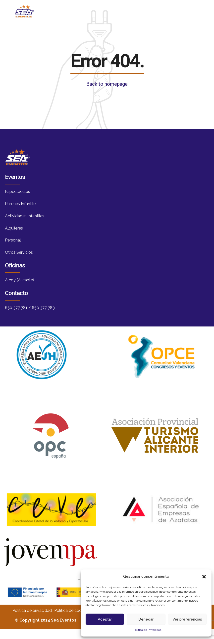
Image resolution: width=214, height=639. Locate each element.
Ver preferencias (187, 619)
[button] (204, 576)
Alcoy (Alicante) (19, 280)
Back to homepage (107, 84)
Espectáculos (17, 191)
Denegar (146, 619)
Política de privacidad (32, 610)
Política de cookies (71, 610)
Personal (13, 240)
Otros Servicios (19, 252)
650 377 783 (43, 307)
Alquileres (14, 228)
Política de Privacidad (147, 630)
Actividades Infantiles (24, 216)
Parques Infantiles (21, 203)
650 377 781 (16, 307)
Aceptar (105, 619)
